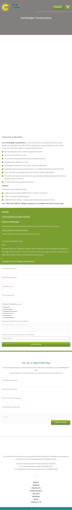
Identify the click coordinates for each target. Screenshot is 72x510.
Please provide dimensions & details (15, 318)
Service (36, 478)
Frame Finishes (21, 230)
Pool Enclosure (8, 310)
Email (7, 285)
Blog (36, 492)
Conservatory (8, 306)
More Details (36, 484)
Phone (8, 293)
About (36, 476)
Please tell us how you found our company (18, 331)
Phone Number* (11, 393)
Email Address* (11, 401)
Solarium (6, 304)
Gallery (36, 487)
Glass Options (8, 230)
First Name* (9, 377)
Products (36, 481)
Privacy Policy (36, 503)
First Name (9, 268)
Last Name (9, 277)
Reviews (36, 490)
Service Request (8, 314)
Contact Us (36, 495)
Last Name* (9, 385)
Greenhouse (7, 312)
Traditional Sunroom (10, 308)
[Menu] (68, 7)
